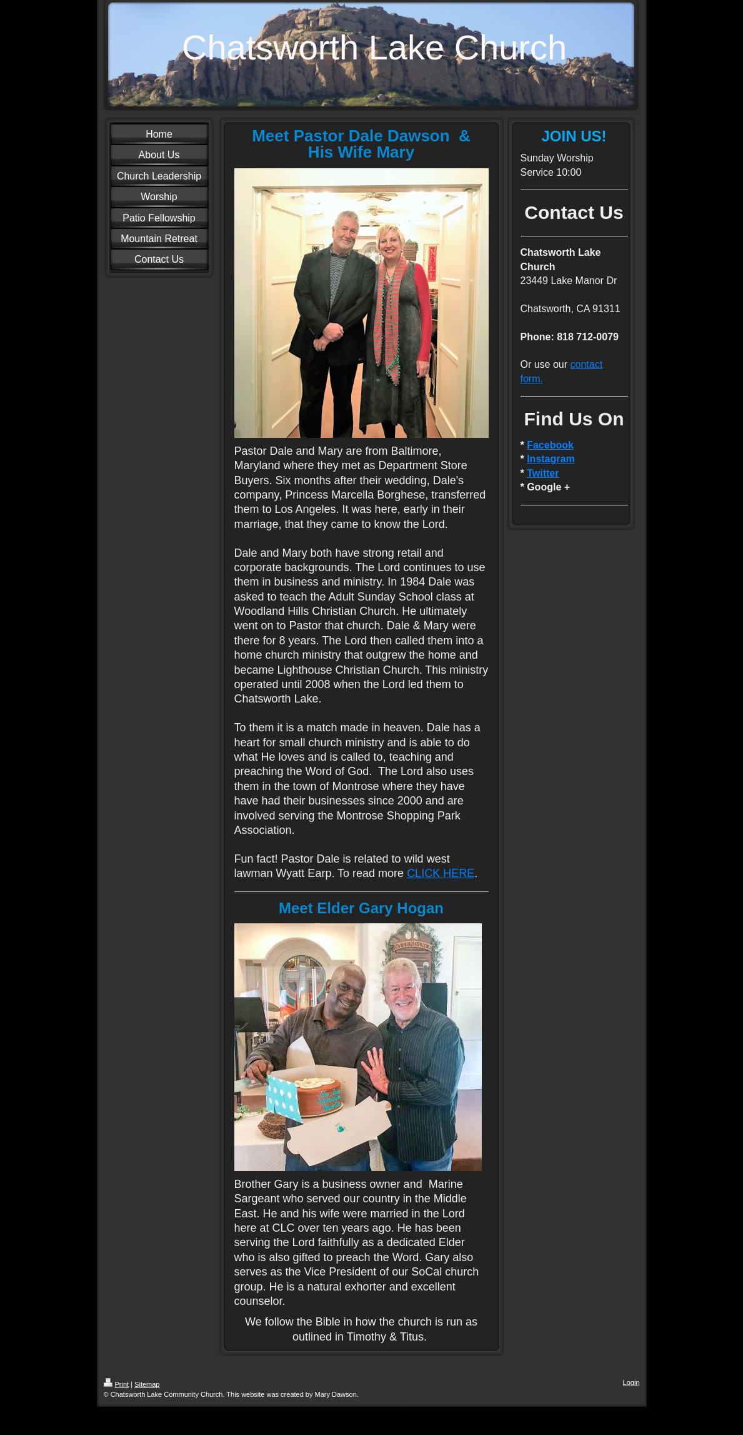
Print (116, 1384)
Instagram (550, 459)
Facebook (550, 445)
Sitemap (146, 1384)
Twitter (543, 473)
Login (631, 1382)
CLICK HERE (440, 873)
